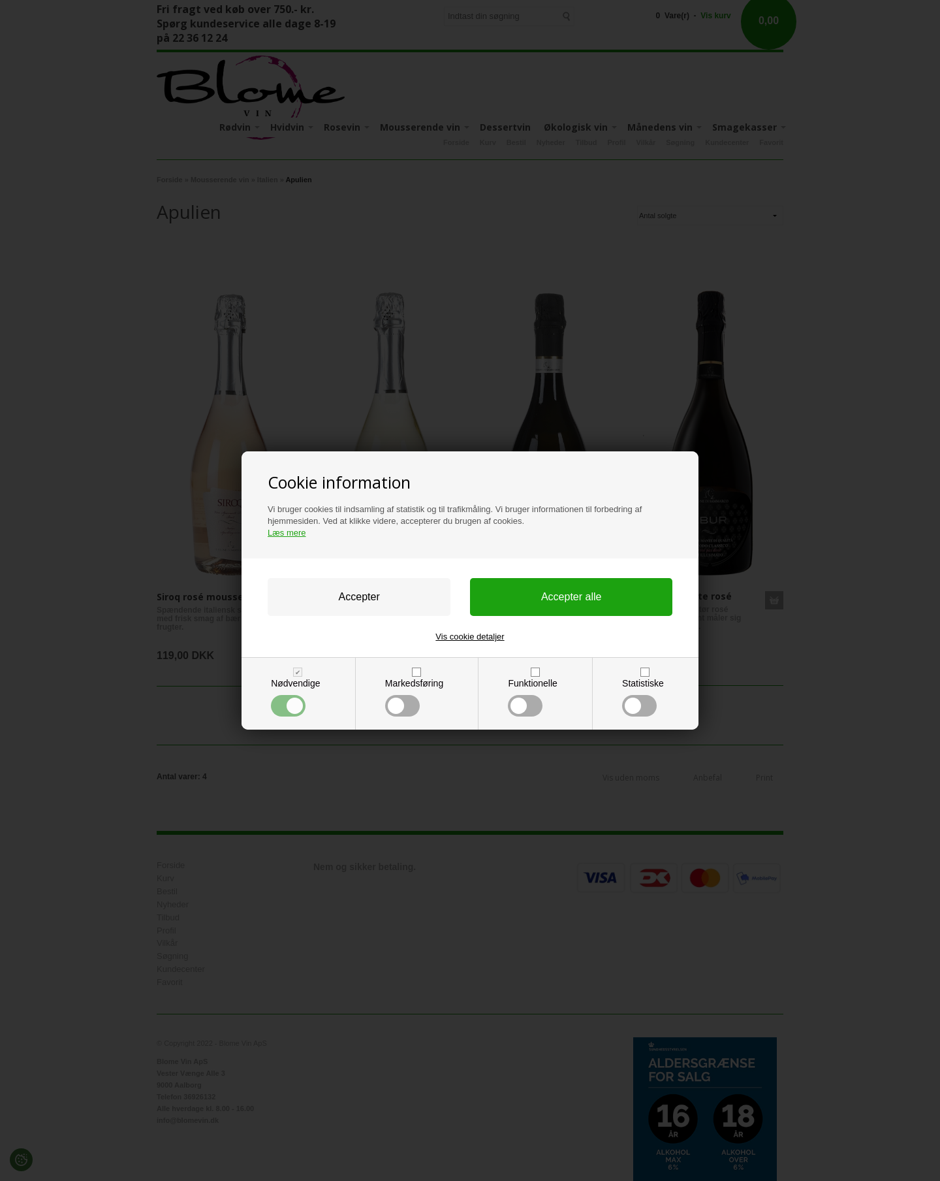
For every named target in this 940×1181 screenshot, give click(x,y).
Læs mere (287, 533)
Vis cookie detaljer (469, 636)
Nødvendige (295, 697)
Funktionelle (532, 697)
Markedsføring (414, 697)
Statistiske (643, 697)
